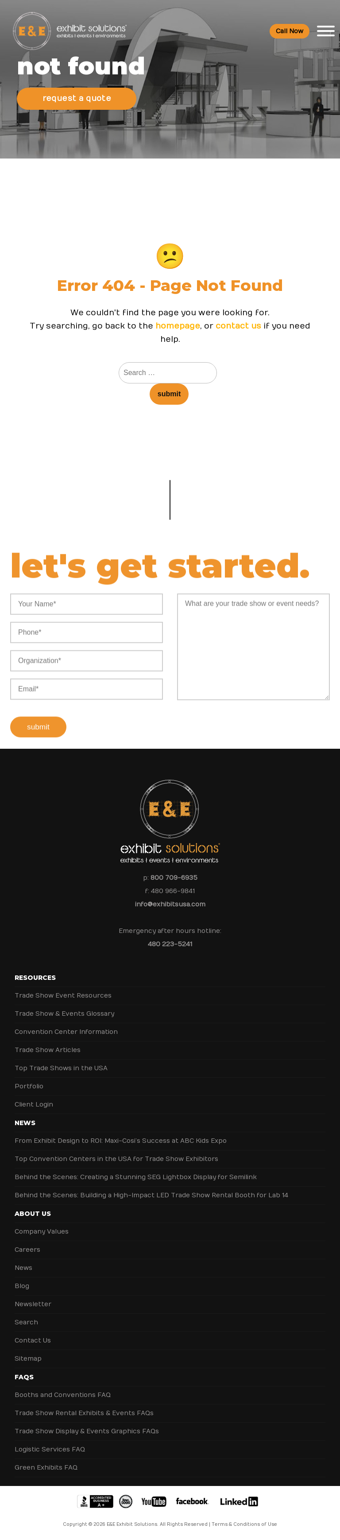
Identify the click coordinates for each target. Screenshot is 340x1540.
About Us (33, 1214)
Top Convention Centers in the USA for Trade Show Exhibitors (116, 1159)
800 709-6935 (174, 878)
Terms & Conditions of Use (244, 1524)
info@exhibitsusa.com (170, 904)
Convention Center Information (66, 1032)
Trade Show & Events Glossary (64, 1014)
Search (26, 1322)
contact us (238, 326)
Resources (35, 978)
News (25, 1123)
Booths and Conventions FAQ (63, 1395)
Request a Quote (76, 98)
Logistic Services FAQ (50, 1449)
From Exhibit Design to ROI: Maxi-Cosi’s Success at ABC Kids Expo (121, 1141)
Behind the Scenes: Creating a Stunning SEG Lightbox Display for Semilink (136, 1177)
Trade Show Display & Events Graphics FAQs (87, 1431)
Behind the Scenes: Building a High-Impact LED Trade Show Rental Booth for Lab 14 (151, 1195)
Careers (27, 1250)
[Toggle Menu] (326, 31)
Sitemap (28, 1358)
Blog (22, 1286)
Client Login (34, 1104)
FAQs (24, 1377)
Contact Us (33, 1340)
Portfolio (29, 1086)
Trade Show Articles (48, 1050)
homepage (177, 326)
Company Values (42, 1231)
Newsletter (33, 1304)
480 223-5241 (170, 944)
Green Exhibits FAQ (46, 1467)
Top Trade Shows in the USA (61, 1068)
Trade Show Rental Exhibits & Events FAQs (84, 1413)
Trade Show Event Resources (63, 995)
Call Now (289, 31)
